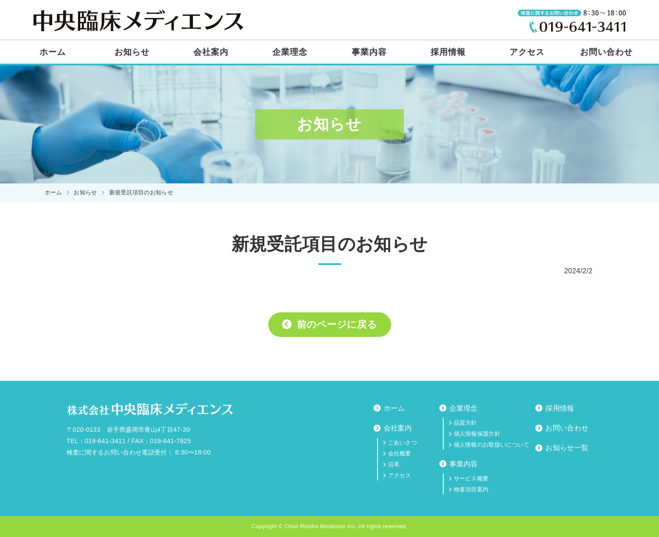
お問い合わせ (606, 52)
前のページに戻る (337, 324)
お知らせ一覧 (566, 447)
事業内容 (369, 52)
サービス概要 (471, 478)
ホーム (52, 52)
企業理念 (289, 52)
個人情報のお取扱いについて (492, 444)
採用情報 (448, 52)
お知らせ (132, 52)
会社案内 (210, 52)
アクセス (527, 52)
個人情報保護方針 (477, 433)
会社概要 (399, 453)
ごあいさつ (402, 442)
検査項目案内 (471, 489)
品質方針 (465, 422)
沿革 (394, 464)
